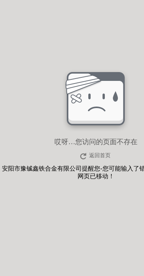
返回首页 (100, 155)
